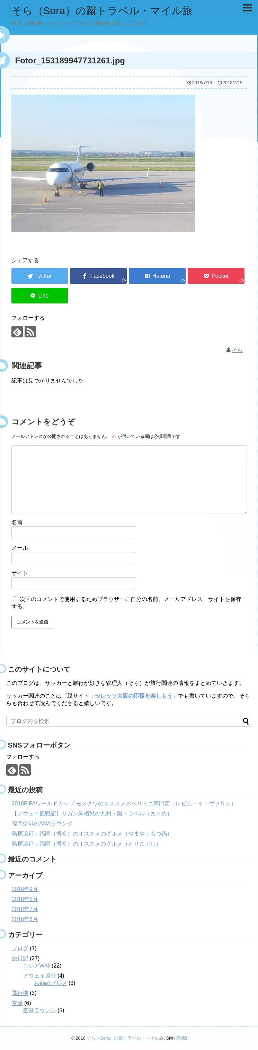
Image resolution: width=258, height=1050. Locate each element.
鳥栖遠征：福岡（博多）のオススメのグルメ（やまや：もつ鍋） (92, 834)
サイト (19, 573)
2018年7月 (25, 909)
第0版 (181, 1038)
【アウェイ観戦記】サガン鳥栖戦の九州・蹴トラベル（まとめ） (92, 814)
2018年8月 (25, 899)
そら (237, 350)
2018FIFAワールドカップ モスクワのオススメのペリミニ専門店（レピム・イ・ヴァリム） (124, 803)
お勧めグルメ (50, 983)
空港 (17, 1003)
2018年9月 (25, 889)
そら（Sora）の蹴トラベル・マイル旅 (102, 10)
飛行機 (20, 993)
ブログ (20, 948)
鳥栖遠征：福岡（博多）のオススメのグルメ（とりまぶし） (86, 844)
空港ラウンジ (39, 1010)
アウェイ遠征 (39, 976)
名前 (17, 522)
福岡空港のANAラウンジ (42, 824)
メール (19, 548)
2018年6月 (25, 919)
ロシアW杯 (36, 966)
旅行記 (20, 958)
